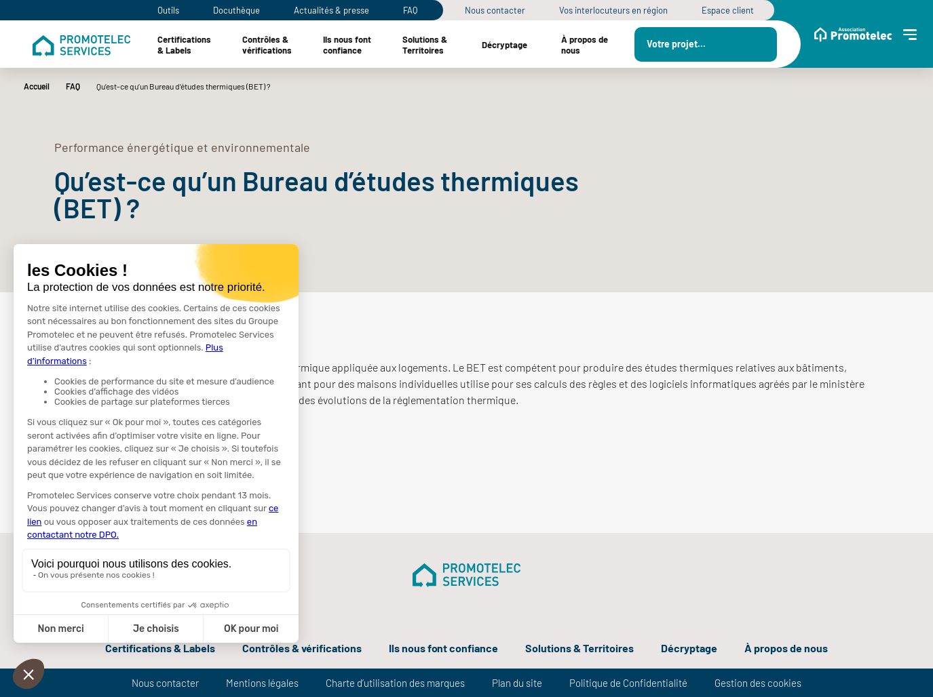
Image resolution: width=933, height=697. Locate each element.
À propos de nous (786, 647)
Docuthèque (236, 10)
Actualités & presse (331, 10)
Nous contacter (495, 10)
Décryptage (689, 647)
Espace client (728, 10)
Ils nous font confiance (444, 647)
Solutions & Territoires (579, 647)
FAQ (410, 10)
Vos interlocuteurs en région (613, 10)
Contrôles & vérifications (302, 647)
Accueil (37, 86)
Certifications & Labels (160, 647)
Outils (168, 10)
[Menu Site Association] (853, 44)
